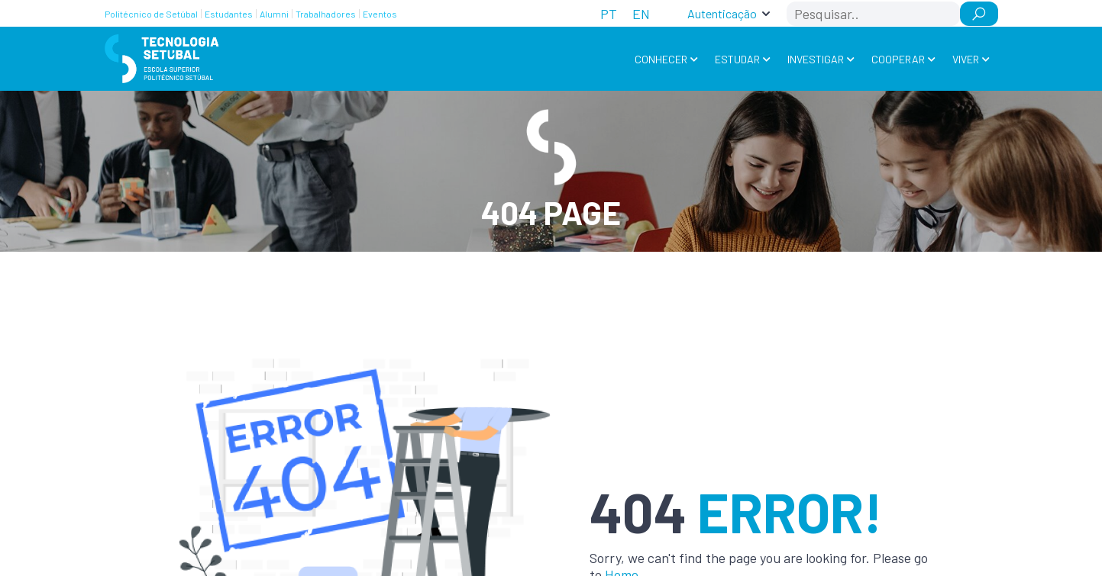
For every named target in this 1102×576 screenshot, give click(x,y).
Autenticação (722, 13)
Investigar (815, 59)
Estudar (737, 59)
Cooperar (898, 59)
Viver (965, 59)
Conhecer (661, 59)
